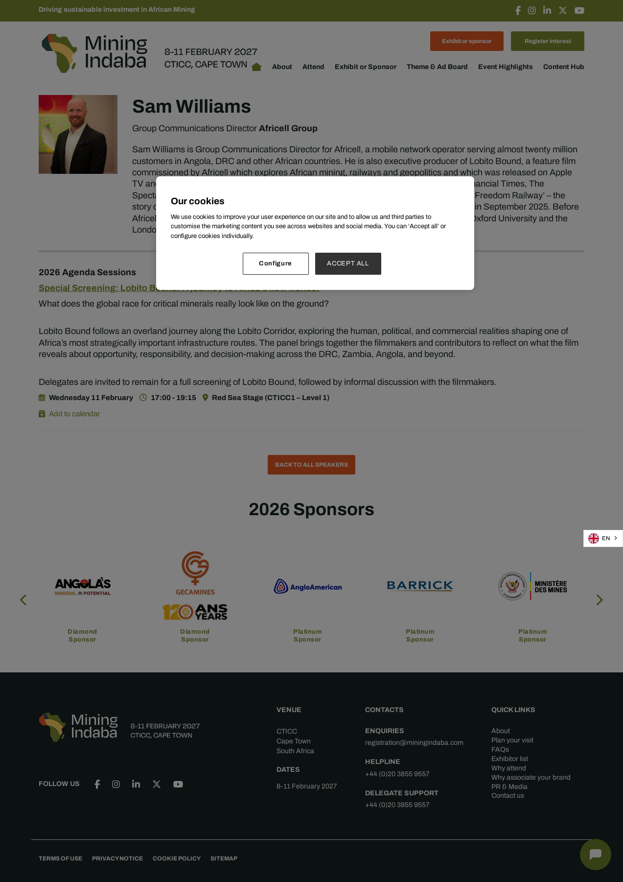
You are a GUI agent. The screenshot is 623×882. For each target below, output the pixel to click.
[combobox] (603, 538)
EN (599, 538)
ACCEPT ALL (348, 263)
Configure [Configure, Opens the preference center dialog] (275, 263)
